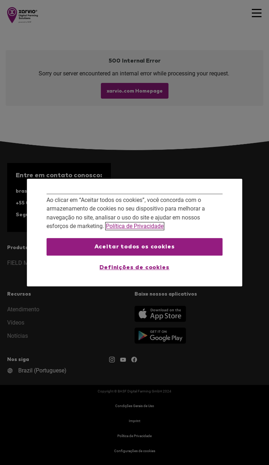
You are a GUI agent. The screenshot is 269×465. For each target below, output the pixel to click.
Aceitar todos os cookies (134, 246)
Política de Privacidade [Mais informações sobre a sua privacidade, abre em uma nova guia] (134, 226)
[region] (134, 233)
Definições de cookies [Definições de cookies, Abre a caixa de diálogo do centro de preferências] (134, 267)
